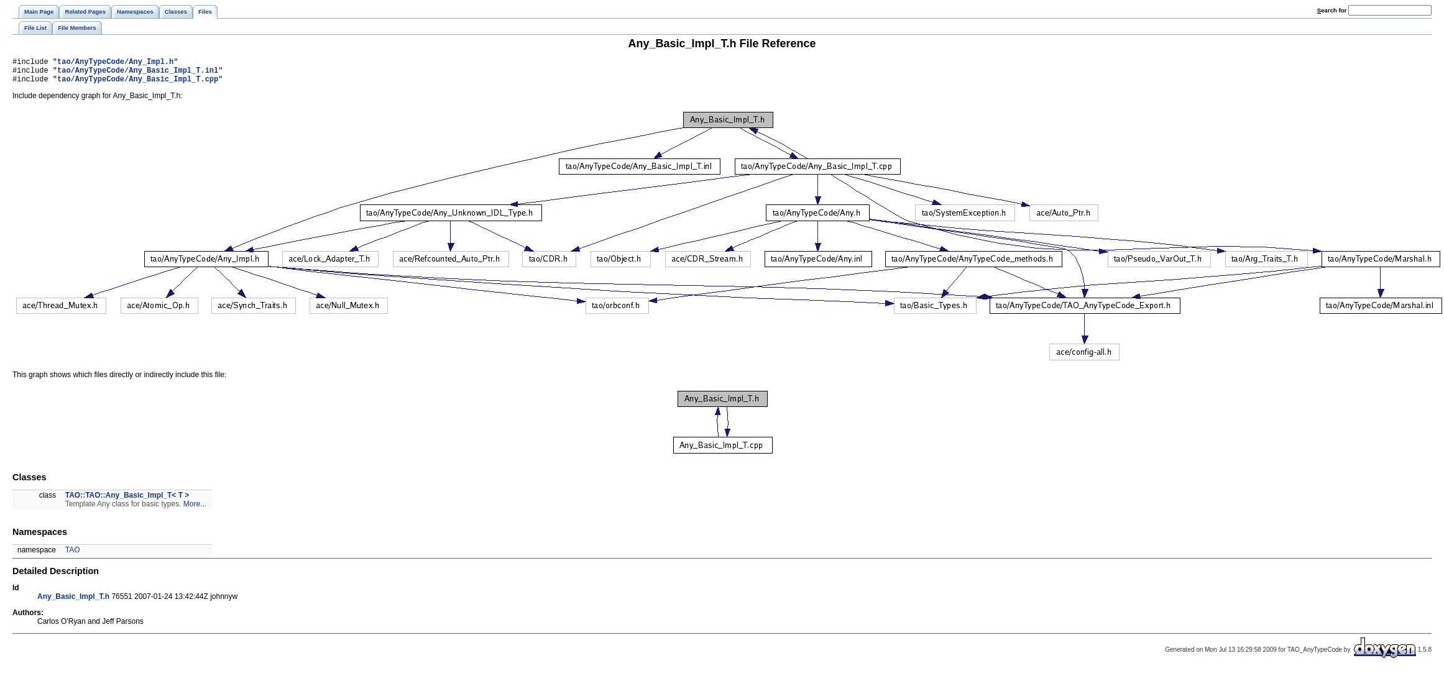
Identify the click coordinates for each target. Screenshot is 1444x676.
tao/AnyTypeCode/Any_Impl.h (115, 63)
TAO (72, 555)
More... (194, 509)
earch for (1331, 10)
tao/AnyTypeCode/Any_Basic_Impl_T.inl (137, 73)
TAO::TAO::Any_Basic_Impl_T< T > (127, 500)
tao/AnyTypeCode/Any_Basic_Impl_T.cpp (137, 84)
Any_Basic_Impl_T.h (73, 602)
